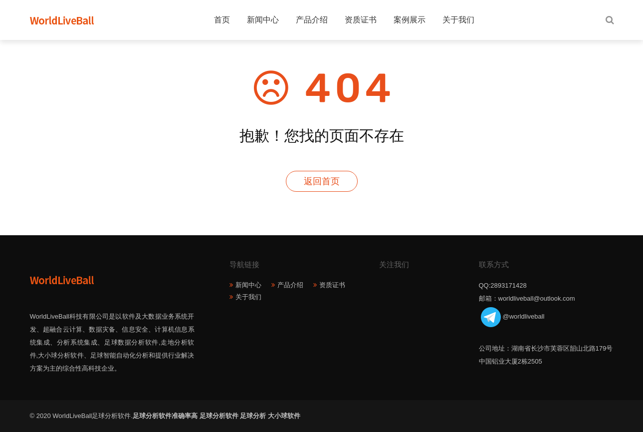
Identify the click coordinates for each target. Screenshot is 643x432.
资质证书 (361, 19)
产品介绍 (312, 19)
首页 (222, 19)
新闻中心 (263, 19)
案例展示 (410, 19)
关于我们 (458, 19)
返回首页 (322, 181)
